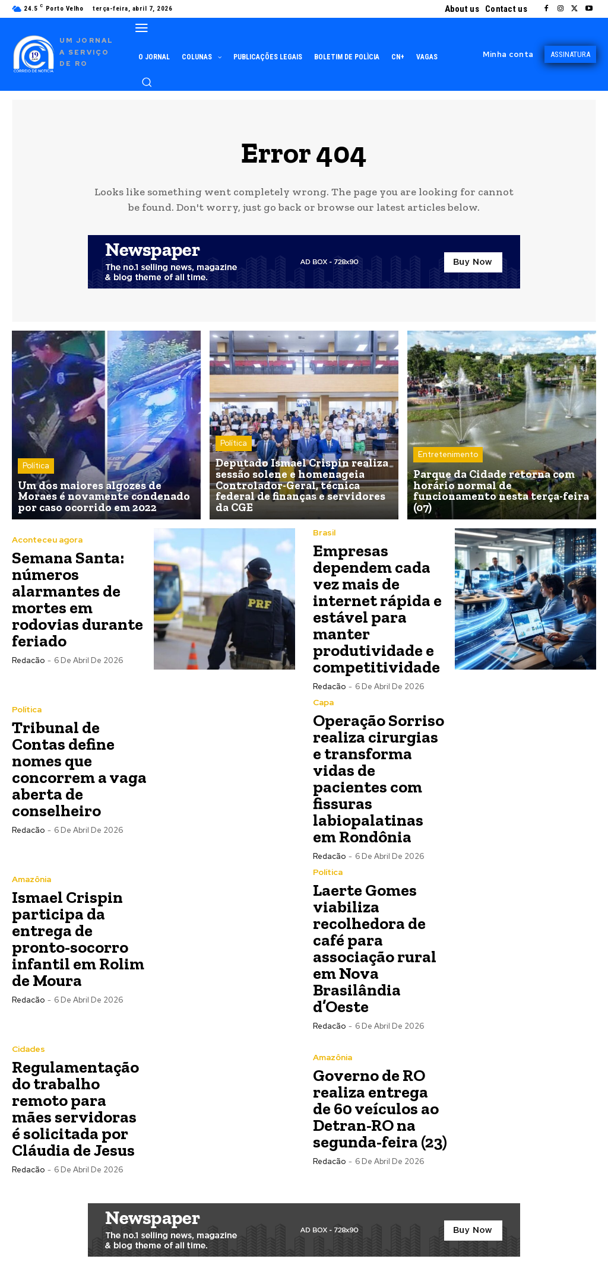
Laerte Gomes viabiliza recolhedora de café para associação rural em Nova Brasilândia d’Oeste (374, 948)
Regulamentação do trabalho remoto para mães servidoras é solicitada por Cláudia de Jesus (75, 1108)
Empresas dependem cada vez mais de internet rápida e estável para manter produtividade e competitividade (377, 609)
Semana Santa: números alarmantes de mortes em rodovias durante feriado (77, 599)
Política (36, 467)
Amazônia (31, 879)
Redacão (28, 660)
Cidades (28, 1049)
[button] (146, 82)
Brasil (324, 532)
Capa (323, 702)
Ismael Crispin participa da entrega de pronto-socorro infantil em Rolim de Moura (78, 938)
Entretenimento (448, 467)
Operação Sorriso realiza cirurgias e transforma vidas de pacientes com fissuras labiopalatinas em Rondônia (378, 778)
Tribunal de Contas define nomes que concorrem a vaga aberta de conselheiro (79, 769)
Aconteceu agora (47, 539)
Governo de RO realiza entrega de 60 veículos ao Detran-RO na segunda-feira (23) (380, 1109)
